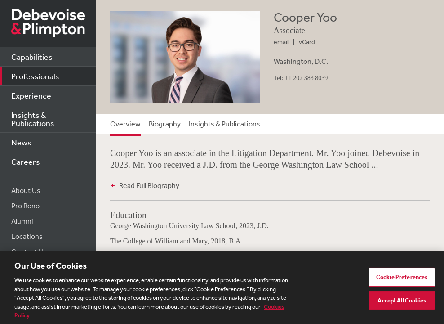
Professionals (35, 76)
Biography (165, 123)
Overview (125, 123)
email (281, 42)
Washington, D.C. (301, 61)
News (21, 142)
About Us (25, 190)
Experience (31, 95)
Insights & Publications (32, 119)
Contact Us (29, 251)
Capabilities (32, 57)
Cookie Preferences (401, 279)
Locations (27, 236)
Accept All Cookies (401, 302)
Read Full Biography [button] (149, 185)
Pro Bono (25, 205)
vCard (307, 42)
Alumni (22, 220)
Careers (25, 161)
